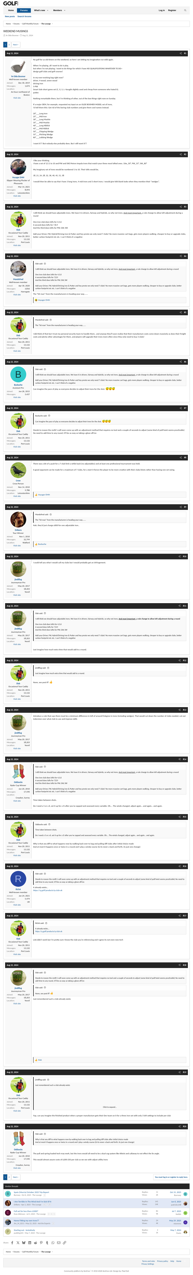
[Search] (185, 10)
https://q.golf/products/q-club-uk (47, 890)
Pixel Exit (125, 1271)
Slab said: (39, 264)
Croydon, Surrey (23, 797)
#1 (185, 53)
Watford (26, 542)
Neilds (178, 1214)
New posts (10, 16)
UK (28, 902)
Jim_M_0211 (19, 1223)
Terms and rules (148, 1261)
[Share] (180, 53)
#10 (184, 556)
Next (15, 45)
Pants (178, 1233)
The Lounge (37, 1195)
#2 (185, 154)
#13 (184, 710)
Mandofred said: (41, 320)
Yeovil (27, 592)
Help (172, 1261)
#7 (185, 408)
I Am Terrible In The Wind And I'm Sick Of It (32, 1201)
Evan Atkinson (19, 1214)
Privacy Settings (148, 1264)
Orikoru (17, 1204)
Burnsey (17, 1195)
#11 (184, 606)
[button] (47, 10)
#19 (184, 1072)
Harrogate (25, 291)
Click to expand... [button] (110, 1107)
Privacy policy (162, 1261)
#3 (185, 206)
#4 (185, 256)
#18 (184, 965)
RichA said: (39, 923)
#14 (184, 759)
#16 (184, 866)
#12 (184, 660)
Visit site (17, 98)
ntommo (177, 1223)
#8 (185, 457)
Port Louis (25, 242)
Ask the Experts (44, 1223)
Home (11, 10)
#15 (184, 817)
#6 (185, 362)
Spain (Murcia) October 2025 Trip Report (31, 1192)
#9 (185, 507)
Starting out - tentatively (24, 1230)
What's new (39, 10)
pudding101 (18, 1233)
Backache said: (41, 416)
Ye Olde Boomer (12, 35)
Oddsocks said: (41, 824)
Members (57, 10)
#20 (184, 1126)
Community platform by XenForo (88, 1271)
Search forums (24, 16)
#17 (184, 915)
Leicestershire (24, 193)
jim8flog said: (40, 668)
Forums (24, 10)
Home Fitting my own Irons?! (26, 1220)
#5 (185, 312)
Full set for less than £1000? (26, 1211)
